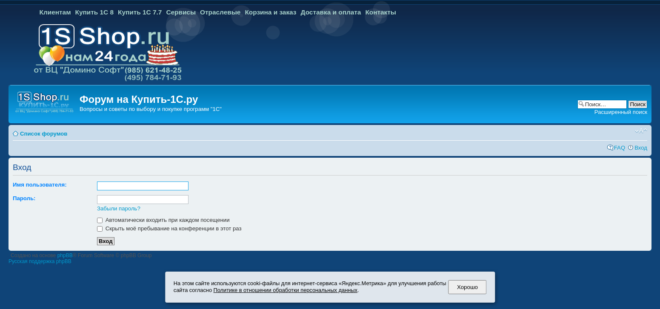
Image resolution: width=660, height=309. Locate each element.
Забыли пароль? (118, 208)
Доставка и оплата (331, 12)
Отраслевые (220, 12)
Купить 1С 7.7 (140, 12)
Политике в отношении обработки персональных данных (285, 290)
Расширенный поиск (620, 112)
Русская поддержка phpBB (40, 261)
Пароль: (24, 198)
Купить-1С (157, 99)
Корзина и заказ (270, 12)
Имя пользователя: (40, 184)
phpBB (65, 255)
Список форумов (43, 133)
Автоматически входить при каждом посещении (163, 220)
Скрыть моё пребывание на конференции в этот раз (169, 228)
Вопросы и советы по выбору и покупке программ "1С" (151, 109)
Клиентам (55, 12)
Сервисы (181, 12)
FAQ (619, 148)
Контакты (380, 12)
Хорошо (467, 287)
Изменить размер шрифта (641, 131)
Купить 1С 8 (94, 12)
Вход (640, 148)
